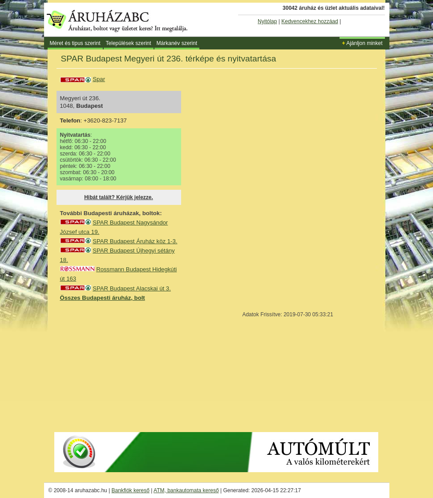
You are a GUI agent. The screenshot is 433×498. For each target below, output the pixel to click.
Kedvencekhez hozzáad (309, 21)
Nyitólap (267, 21)
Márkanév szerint (177, 43)
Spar (99, 79)
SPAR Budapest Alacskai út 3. (132, 288)
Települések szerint (128, 43)
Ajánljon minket (362, 43)
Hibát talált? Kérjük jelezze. (118, 197)
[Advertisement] (127, 366)
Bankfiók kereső (131, 490)
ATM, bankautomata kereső (186, 490)
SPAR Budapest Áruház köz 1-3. (135, 241)
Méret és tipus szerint (75, 43)
